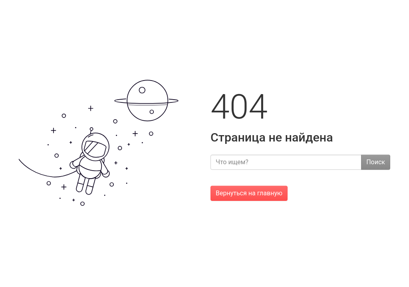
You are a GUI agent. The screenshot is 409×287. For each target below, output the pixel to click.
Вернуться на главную (249, 193)
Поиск (375, 162)
